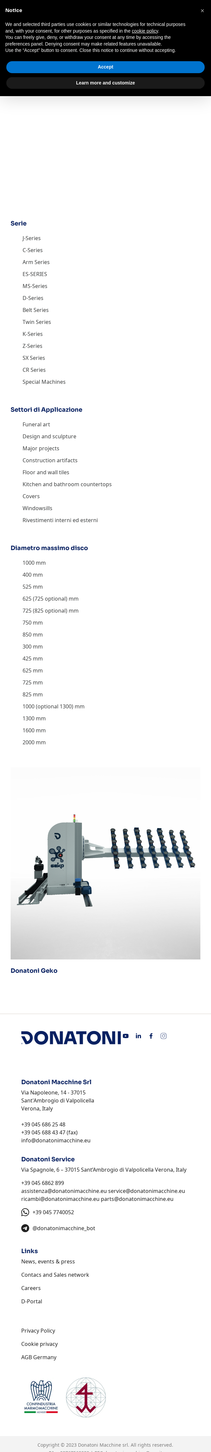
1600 (29, 730)
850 (27, 634)
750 (27, 622)
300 (27, 646)
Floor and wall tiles (46, 472)
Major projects (41, 448)
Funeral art (36, 424)
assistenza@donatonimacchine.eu (64, 1191)
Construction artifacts (50, 460)
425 (27, 658)
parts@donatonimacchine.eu (137, 1199)
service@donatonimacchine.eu (146, 1191)
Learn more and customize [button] (105, 82)
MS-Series (35, 286)
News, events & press (48, 1261)
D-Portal (31, 1301)
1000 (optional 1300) (48, 706)
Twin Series (37, 322)
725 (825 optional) (45, 610)
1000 (29, 562)
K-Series (33, 334)
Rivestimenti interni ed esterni (60, 520)
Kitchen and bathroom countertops (67, 484)
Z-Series (32, 346)
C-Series (33, 250)
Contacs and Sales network (55, 1274)
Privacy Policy (38, 1330)
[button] (202, 10)
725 (27, 682)
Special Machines (44, 381)
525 (27, 586)
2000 (29, 742)
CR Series (34, 369)
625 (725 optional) (45, 598)
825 (27, 694)
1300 (29, 718)
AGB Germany (38, 1357)
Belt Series (36, 310)
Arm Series (36, 262)
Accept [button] (105, 67)
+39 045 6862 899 (42, 1183)
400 (27, 574)
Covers (31, 496)
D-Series (33, 298)
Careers (31, 1288)
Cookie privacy (39, 1344)
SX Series (34, 358)
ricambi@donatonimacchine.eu (60, 1199)
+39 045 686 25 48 (43, 1124)
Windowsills (37, 508)
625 (27, 670)
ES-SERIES (35, 274)
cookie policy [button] (145, 31)
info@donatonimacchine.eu (56, 1140)
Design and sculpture (49, 436)
